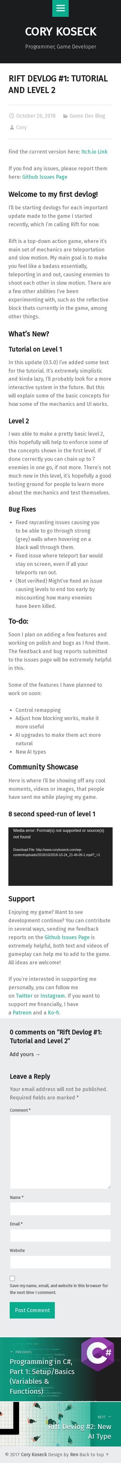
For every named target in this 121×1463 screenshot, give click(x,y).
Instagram (52, 996)
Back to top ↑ (94, 1455)
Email (16, 1224)
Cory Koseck (34, 1455)
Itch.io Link (94, 152)
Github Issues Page (44, 177)
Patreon (22, 1013)
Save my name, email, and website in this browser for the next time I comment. (59, 1289)
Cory (21, 127)
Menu (60, 8)
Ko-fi (53, 1013)
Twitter (24, 996)
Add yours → (25, 1054)
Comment (20, 1110)
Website (17, 1250)
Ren (74, 1455)
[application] (60, 856)
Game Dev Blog (87, 116)
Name (17, 1197)
